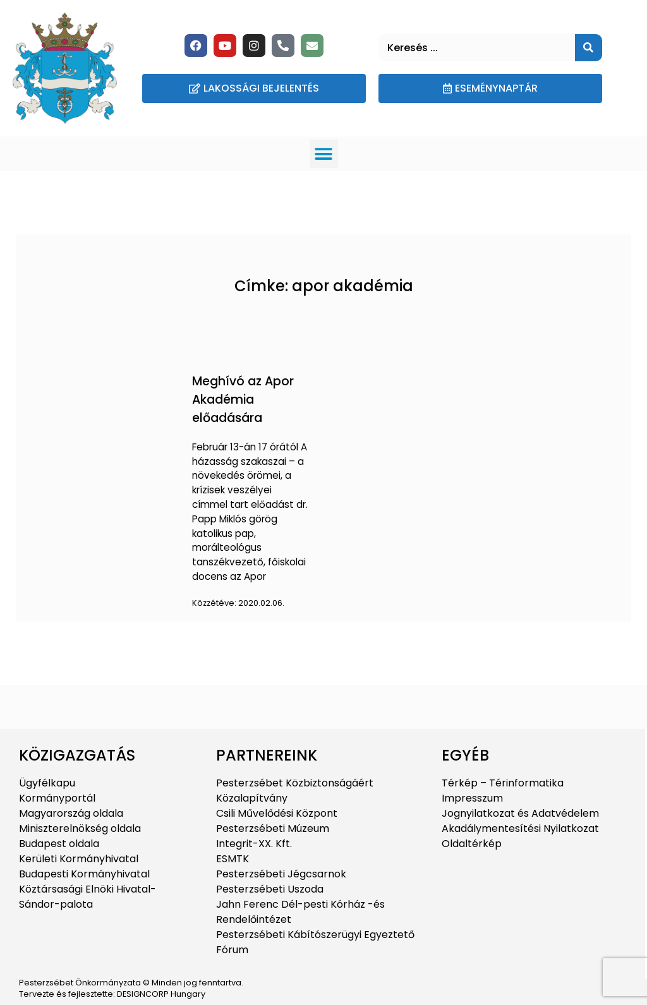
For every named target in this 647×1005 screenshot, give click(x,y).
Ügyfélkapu (47, 783)
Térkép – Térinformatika (503, 783)
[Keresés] (588, 47)
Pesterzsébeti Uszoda (270, 889)
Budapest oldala (59, 843)
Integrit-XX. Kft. (254, 843)
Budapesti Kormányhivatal (84, 874)
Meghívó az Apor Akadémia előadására (243, 399)
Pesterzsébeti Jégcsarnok (281, 874)
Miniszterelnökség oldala (80, 828)
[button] (324, 154)
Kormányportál (57, 798)
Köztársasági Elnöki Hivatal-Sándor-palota (87, 897)
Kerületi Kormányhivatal (78, 859)
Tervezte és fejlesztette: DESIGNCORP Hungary (112, 994)
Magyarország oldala (71, 813)
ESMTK (232, 859)
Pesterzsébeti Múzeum (272, 828)
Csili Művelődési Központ (276, 813)
